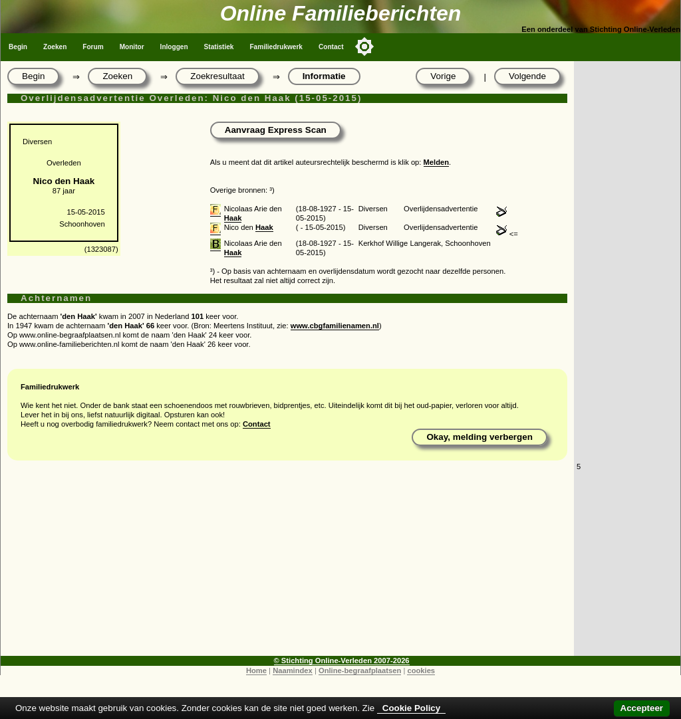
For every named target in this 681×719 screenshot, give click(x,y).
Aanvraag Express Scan (276, 130)
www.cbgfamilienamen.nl (335, 326)
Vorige (443, 76)
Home (256, 670)
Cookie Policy (411, 708)
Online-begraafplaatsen (360, 670)
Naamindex (293, 670)
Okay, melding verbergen (479, 437)
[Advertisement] (287, 563)
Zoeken (55, 47)
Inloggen (174, 47)
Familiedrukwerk (276, 47)
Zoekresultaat (217, 76)
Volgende (527, 76)
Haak (233, 218)
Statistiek (219, 47)
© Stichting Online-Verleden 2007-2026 (342, 661)
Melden (437, 162)
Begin (18, 47)
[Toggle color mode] (364, 46)
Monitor (132, 47)
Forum (92, 47)
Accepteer (641, 708)
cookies (421, 670)
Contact (331, 47)
